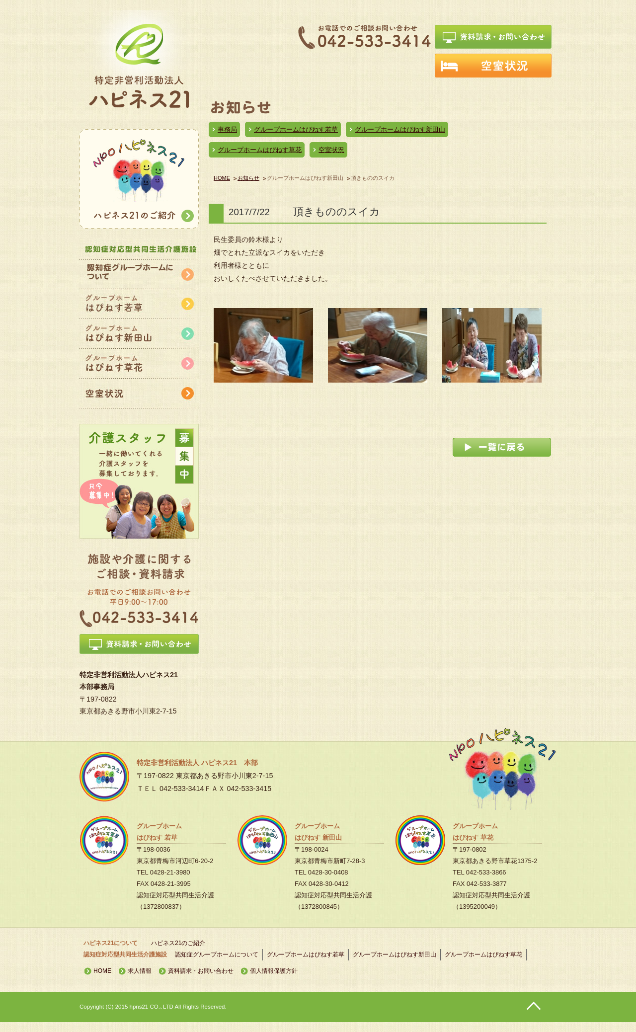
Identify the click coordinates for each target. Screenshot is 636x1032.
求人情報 (140, 970)
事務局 (227, 129)
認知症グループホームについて (216, 954)
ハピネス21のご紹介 (178, 943)
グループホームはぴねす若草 (296, 129)
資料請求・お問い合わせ (201, 970)
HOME (222, 178)
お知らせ (248, 178)
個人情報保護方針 (274, 970)
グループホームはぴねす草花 (260, 150)
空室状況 (331, 150)
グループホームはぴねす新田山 (400, 129)
